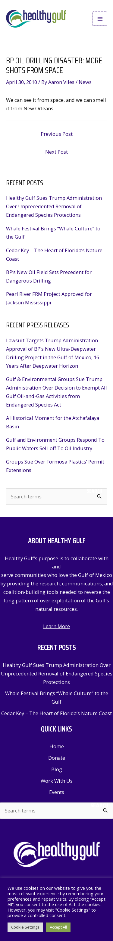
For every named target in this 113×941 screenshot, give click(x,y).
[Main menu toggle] (100, 19)
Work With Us (57, 780)
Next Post (56, 151)
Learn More (56, 626)
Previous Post (57, 133)
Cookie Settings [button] (25, 927)
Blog (56, 769)
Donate (56, 757)
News (85, 82)
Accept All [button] (58, 927)
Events (56, 792)
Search (94, 490)
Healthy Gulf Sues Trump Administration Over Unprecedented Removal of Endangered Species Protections (54, 206)
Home (56, 746)
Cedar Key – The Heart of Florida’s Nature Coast (56, 713)
